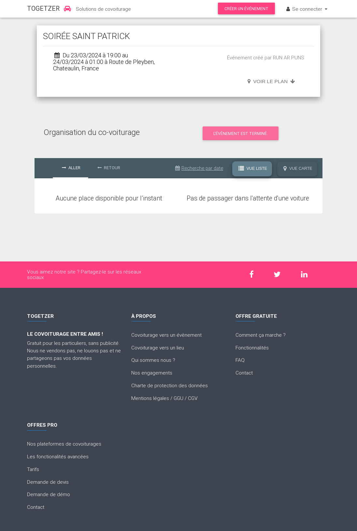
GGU (178, 398)
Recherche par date (199, 168)
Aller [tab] (71, 167)
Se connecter (304, 9)
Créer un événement (246, 8)
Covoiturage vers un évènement (166, 335)
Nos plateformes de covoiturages (64, 443)
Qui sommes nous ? (153, 360)
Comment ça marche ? (261, 335)
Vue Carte (297, 168)
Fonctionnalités (252, 347)
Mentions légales (150, 398)
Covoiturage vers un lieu (157, 347)
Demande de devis (48, 482)
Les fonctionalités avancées (58, 456)
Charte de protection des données (169, 385)
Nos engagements (151, 372)
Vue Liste (252, 168)
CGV (193, 398)
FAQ (240, 360)
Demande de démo (48, 494)
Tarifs (33, 469)
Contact (244, 372)
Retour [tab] (108, 167)
